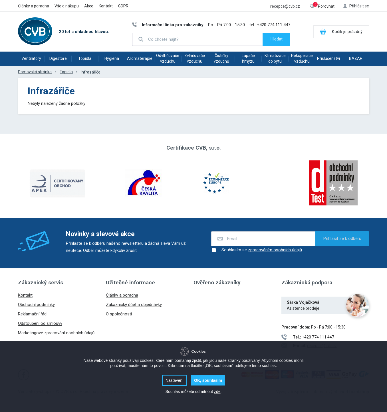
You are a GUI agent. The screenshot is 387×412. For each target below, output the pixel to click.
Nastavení (175, 380)
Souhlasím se (256, 250)
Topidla (84, 58)
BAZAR (355, 58)
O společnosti (119, 314)
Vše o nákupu (67, 6)
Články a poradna (33, 6)
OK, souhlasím (208, 380)
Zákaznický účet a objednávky (134, 304)
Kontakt (106, 6)
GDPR (123, 6)
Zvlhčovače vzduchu (194, 58)
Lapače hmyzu (248, 58)
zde (217, 391)
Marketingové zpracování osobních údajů (56, 332)
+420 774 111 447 (273, 24)
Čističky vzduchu (221, 58)
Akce (88, 6)
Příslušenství (328, 58)
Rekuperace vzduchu (302, 58)
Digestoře (58, 58)
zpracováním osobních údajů (275, 250)
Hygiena (111, 58)
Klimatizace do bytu (275, 58)
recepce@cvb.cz (285, 6)
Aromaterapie (139, 58)
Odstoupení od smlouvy (40, 323)
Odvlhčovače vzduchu (167, 58)
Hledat (277, 39)
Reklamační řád (32, 314)
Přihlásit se (359, 6)
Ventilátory (31, 58)
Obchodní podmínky (36, 304)
